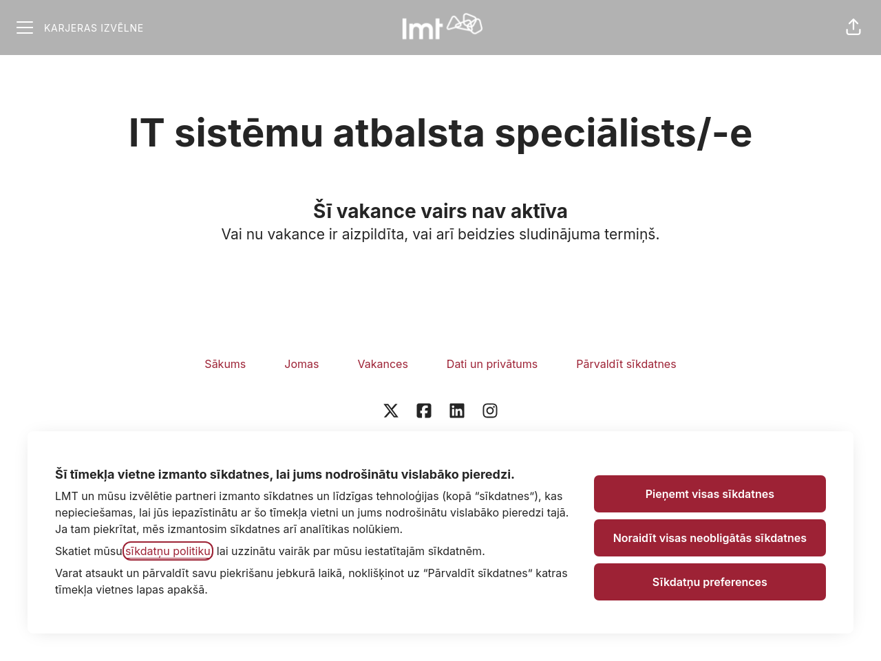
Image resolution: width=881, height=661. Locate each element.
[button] (853, 27)
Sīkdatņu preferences (709, 582)
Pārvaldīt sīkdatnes (626, 364)
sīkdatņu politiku (168, 551)
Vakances (382, 364)
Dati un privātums (492, 364)
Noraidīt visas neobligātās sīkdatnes (710, 538)
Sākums (225, 364)
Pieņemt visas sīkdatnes (710, 494)
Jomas (301, 364)
